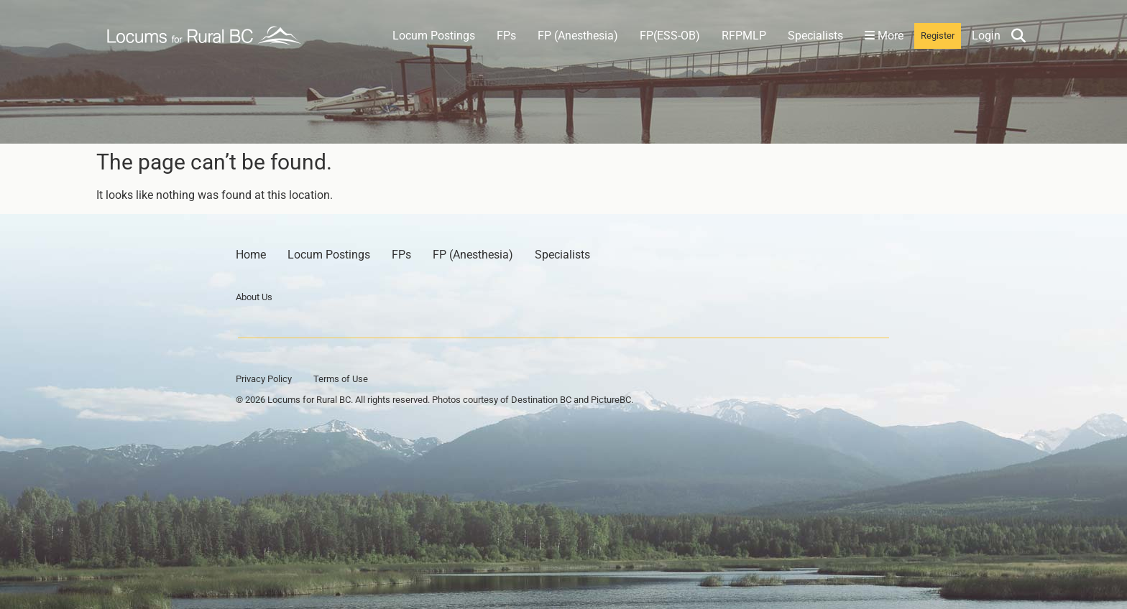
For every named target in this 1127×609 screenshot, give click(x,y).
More (884, 35)
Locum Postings (433, 35)
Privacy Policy (264, 378)
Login (986, 35)
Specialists (815, 35)
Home (251, 254)
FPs (506, 35)
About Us (254, 297)
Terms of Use (340, 378)
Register (937, 35)
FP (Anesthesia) (578, 35)
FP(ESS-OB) (670, 35)
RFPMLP (744, 35)
